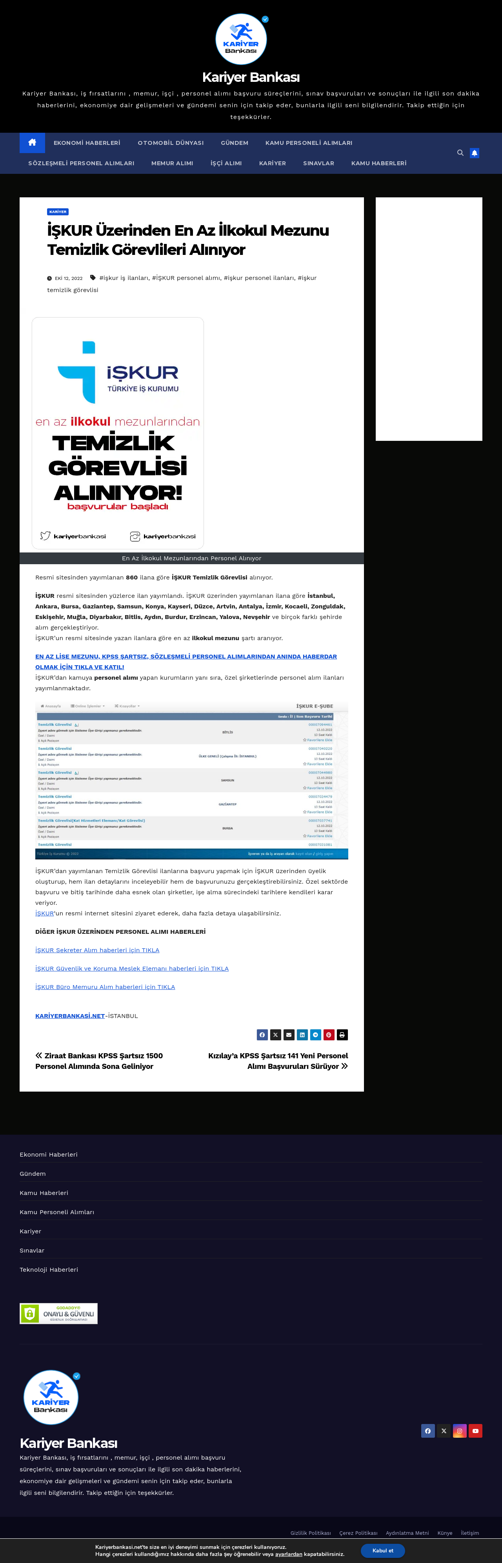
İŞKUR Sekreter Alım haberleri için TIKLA (97, 950)
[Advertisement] (429, 319)
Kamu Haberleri (379, 163)
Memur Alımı (172, 163)
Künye (445, 1533)
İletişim (470, 1533)
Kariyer (272, 163)
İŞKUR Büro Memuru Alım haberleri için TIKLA (105, 987)
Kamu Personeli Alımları (309, 142)
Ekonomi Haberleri (87, 142)
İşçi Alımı (226, 163)
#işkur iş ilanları (124, 278)
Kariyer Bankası (251, 77)
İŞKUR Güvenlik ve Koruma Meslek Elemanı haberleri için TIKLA (132, 968)
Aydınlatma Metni (407, 1533)
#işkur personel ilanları (259, 278)
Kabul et (383, 1550)
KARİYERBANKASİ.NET (70, 1016)
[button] (460, 153)
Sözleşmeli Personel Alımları (81, 163)
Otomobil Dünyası (171, 142)
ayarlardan (288, 1554)
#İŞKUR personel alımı (186, 278)
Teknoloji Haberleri (49, 1269)
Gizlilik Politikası (311, 1533)
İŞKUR (44, 913)
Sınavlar (318, 163)
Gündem (234, 142)
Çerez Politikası (358, 1533)
